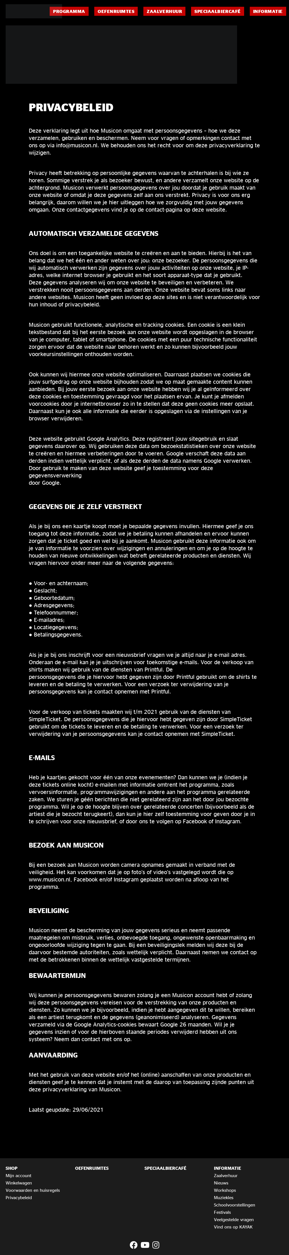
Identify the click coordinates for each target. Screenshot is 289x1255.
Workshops (225, 1190)
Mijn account (18, 1175)
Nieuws (221, 1182)
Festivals (222, 1212)
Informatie (268, 11)
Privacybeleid (19, 1197)
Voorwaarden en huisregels (33, 1190)
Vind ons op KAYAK (233, 1226)
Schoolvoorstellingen (234, 1204)
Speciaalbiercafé (217, 11)
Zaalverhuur (164, 11)
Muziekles (223, 1197)
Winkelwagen (19, 1182)
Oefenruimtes (116, 11)
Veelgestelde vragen (234, 1219)
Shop (11, 1168)
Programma (69, 11)
